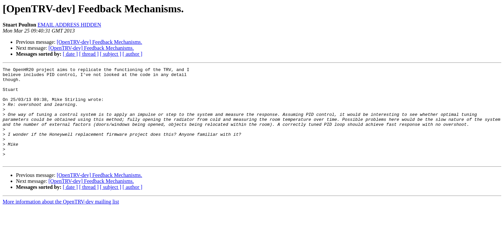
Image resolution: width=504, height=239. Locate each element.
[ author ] (133, 54)
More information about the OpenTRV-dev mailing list (61, 220)
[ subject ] (110, 54)
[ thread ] (89, 54)
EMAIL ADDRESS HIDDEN (69, 25)
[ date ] (70, 54)
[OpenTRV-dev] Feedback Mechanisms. (99, 42)
